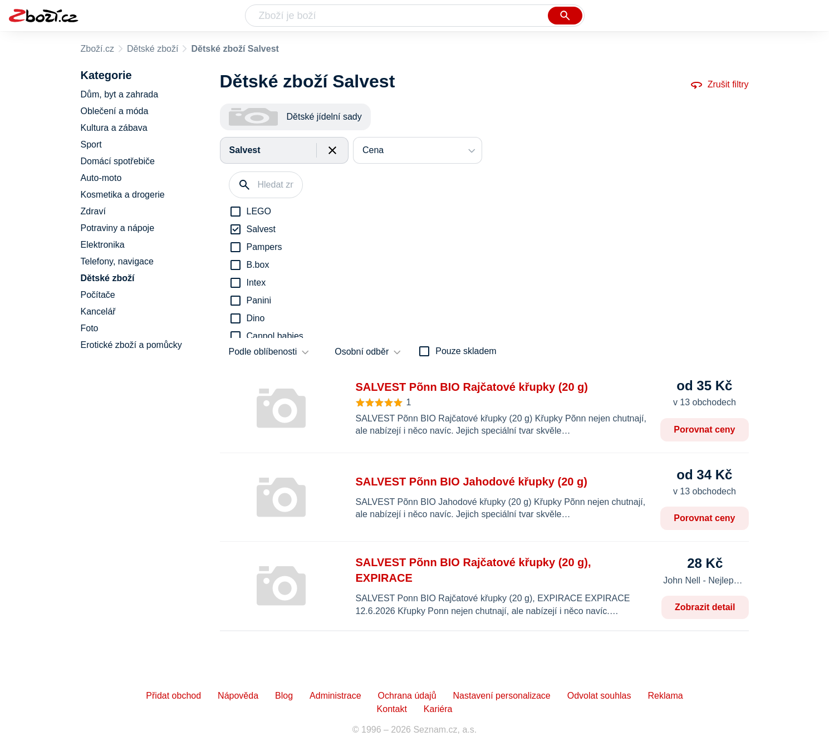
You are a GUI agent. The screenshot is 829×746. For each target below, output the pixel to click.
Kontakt (392, 709)
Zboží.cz (97, 48)
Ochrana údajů (407, 695)
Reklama (665, 695)
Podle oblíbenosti (263, 351)
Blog (284, 695)
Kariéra (438, 709)
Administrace (335, 695)
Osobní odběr (362, 351)
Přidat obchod (173, 695)
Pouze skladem (465, 351)
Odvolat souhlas (599, 695)
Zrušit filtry (719, 84)
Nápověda (238, 695)
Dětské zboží (152, 48)
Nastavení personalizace (502, 695)
